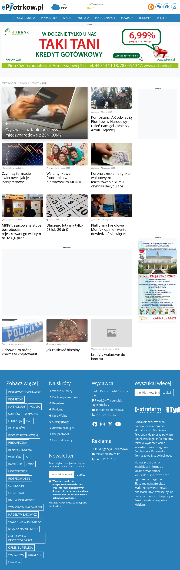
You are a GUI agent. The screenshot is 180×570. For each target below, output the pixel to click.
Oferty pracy (60, 422)
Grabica (14, 562)
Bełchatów (16, 428)
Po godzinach (105, 17)
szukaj (167, 393)
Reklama (58, 409)
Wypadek (31, 414)
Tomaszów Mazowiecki (25, 507)
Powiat (126, 17)
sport (30, 457)
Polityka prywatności (65, 397)
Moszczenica (17, 471)
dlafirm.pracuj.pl (63, 428)
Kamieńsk (15, 464)
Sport (67, 17)
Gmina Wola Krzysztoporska (20, 538)
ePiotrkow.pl (9, 83)
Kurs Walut (59, 415)
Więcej (161, 17)
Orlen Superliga (20, 547)
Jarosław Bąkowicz (22, 514)
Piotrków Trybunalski (24, 392)
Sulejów (14, 414)
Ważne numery (62, 391)
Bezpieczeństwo (20, 450)
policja (34, 407)
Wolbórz (15, 457)
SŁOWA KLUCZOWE (29, 83)
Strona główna (24, 17)
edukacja (15, 421)
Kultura (83, 17)
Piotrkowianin (19, 478)
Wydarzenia (49, 17)
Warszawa (16, 555)
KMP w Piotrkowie (21, 500)
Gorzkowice (17, 493)
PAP (29, 421)
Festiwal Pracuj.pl (63, 440)
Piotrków (15, 399)
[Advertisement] (67, 273)
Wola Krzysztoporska (24, 522)
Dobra (91, 8)
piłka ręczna (17, 443)
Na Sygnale (16, 407)
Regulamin (59, 403)
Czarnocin (16, 486)
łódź (30, 464)
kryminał (35, 555)
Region (144, 17)
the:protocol (60, 434)
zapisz (81, 474)
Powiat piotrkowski (23, 435)
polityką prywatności (64, 497)
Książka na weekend (23, 529)
